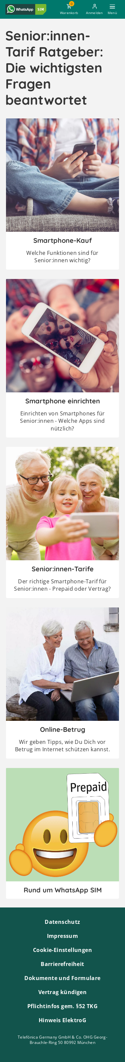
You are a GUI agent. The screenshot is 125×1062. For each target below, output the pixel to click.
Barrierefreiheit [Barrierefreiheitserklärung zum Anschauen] (62, 964)
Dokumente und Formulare (62, 978)
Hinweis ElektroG (62, 1020)
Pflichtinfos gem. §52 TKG (62, 1006)
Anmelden (94, 12)
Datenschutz (62, 922)
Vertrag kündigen (62, 992)
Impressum (62, 936)
